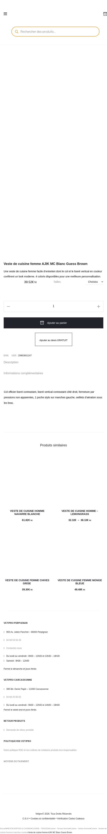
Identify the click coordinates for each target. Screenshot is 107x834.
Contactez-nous (14, 648)
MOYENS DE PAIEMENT (16, 761)
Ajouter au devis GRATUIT (53, 340)
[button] (8, 306)
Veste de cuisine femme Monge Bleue (80, 582)
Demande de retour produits (20, 730)
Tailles (57, 282)
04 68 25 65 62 (13, 697)
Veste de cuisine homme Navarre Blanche (27, 512)
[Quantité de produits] (53, 306)
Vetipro (38, 814)
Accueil (3, 829)
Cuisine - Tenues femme (59, 829)
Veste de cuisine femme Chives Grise (27, 582)
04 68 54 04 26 (13, 640)
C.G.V (26, 818)
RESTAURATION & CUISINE (19, 829)
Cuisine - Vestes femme (80, 829)
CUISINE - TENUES (40, 829)
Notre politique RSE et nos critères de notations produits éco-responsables (40, 750)
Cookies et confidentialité (42, 818)
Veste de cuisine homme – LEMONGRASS (79, 512)
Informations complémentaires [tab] (23, 373)
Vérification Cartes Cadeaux (70, 818)
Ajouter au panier (53, 323)
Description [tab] (11, 362)
